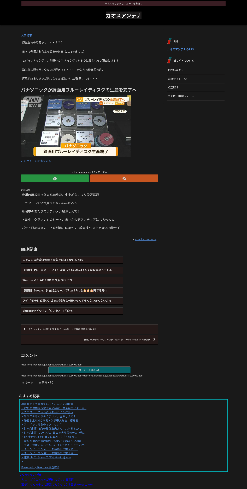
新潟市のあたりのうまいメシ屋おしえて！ (50, 399)
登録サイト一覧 (177, 79)
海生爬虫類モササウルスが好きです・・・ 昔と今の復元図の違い (63, 69)
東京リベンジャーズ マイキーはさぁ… (47, 440)
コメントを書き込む (89, 353)
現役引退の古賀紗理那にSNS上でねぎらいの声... (54, 424)
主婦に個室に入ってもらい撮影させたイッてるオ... (55, 428)
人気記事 (26, 35)
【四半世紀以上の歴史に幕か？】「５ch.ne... (50, 420)
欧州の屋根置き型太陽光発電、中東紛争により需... (55, 391)
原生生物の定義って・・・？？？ (42, 42)
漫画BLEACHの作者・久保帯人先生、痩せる (51, 403)
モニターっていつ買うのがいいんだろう (48, 395)
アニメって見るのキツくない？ (43, 408)
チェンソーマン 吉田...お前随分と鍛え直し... (51, 432)
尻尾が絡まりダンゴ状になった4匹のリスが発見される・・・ (60, 78)
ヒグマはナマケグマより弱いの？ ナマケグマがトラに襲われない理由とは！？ (70, 60)
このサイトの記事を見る (36, 161)
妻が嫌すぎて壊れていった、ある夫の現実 (47, 387)
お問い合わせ (176, 70)
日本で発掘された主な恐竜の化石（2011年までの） (54, 51)
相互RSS (173, 87)
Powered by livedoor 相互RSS (40, 450)
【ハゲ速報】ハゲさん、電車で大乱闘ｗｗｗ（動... (54, 416)
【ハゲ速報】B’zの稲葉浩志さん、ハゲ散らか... (52, 412)
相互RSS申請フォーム (181, 96)
